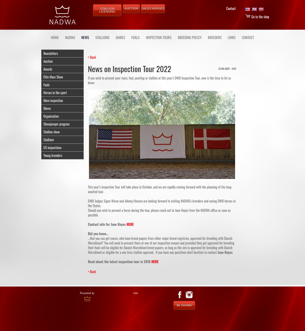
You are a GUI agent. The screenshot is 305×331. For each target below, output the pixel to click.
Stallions (48, 139)
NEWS (85, 37)
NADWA (70, 37)
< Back (92, 57)
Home (55, 37)
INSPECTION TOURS (159, 37)
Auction (48, 61)
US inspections (52, 147)
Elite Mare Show (53, 77)
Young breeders (52, 155)
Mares (47, 108)
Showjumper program (56, 124)
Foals (46, 84)
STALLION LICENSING (107, 10)
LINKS (232, 37)
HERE (130, 224)
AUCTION (131, 8)
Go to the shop (257, 16)
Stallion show (51, 131)
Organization (51, 116)
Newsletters (50, 53)
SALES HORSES (152, 8)
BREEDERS (215, 37)
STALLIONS (102, 37)
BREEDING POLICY (190, 37)
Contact (231, 8)
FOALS (135, 37)
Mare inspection (53, 100)
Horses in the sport (55, 92)
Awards (47, 69)
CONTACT (248, 37)
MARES (120, 37)
